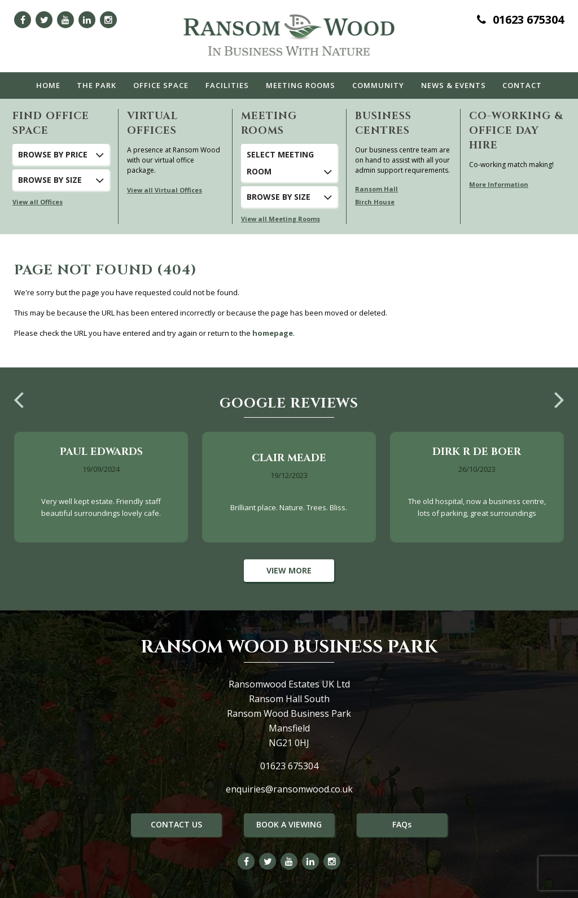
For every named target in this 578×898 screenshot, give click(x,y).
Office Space (161, 85)
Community (378, 85)
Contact (522, 85)
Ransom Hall (376, 189)
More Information (498, 184)
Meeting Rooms (300, 85)
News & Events (453, 85)
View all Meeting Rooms (280, 218)
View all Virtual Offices (164, 190)
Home (48, 85)
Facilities (227, 85)
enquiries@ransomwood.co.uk (289, 789)
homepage (272, 333)
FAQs (401, 824)
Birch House (375, 202)
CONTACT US (176, 824)
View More (289, 570)
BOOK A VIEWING (289, 824)
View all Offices (37, 202)
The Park (96, 85)
